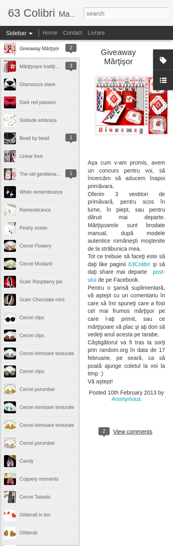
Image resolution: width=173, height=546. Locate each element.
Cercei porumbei (37, 389)
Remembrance (35, 210)
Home (50, 32)
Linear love (31, 156)
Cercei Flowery (35, 246)
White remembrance (41, 192)
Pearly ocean (33, 228)
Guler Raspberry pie (41, 282)
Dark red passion (38, 102)
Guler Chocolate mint (42, 299)
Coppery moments (39, 479)
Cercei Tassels (35, 497)
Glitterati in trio (35, 515)
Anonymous (126, 399)
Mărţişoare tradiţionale (43, 66)
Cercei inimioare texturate (47, 353)
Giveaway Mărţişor (39, 48)
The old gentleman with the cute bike (58, 174)
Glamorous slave (37, 84)
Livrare (96, 32)
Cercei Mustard (36, 264)
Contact (72, 32)
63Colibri (139, 264)
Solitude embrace (38, 120)
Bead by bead (34, 138)
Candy (26, 461)
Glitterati (28, 533)
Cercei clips (32, 317)
